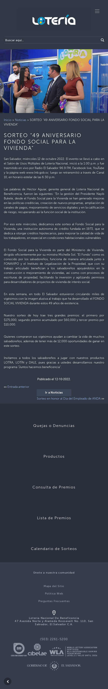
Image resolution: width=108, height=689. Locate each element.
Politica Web (54, 593)
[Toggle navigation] (97, 11)
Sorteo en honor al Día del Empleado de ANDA (69, 398)
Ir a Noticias (54, 392)
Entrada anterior (18, 387)
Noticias (20, 120)
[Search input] (51, 40)
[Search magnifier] (102, 40)
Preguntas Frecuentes (54, 601)
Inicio (7, 120)
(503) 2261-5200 (54, 639)
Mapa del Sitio (54, 586)
